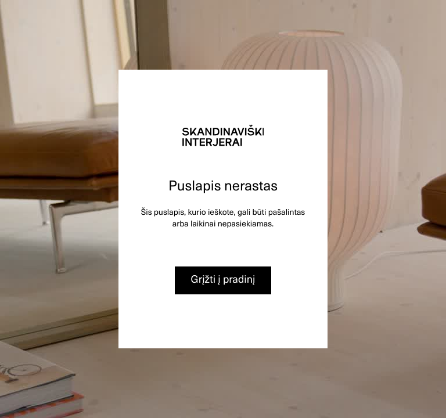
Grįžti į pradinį (223, 279)
